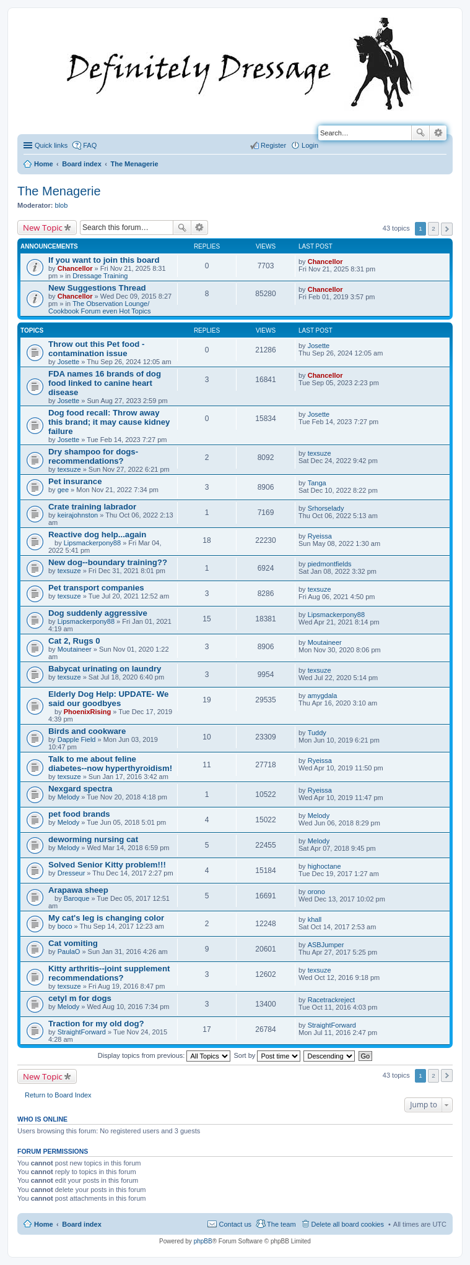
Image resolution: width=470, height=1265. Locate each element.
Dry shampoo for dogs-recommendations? (93, 456)
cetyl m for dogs (79, 998)
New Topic (43, 227)
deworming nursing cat (93, 839)
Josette (68, 361)
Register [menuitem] (273, 145)
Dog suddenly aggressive (97, 613)
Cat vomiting (73, 943)
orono (316, 891)
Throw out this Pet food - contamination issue (96, 348)
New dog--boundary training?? (107, 562)
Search (420, 133)
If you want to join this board (104, 260)
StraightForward (82, 1032)
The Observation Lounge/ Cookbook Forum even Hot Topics (99, 307)
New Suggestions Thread (97, 287)
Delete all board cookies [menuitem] (347, 1224)
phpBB (203, 1241)
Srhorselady (326, 508)
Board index (82, 1224)
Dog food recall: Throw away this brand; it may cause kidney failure (109, 422)
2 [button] (433, 228)
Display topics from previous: (164, 1055)
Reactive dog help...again (97, 534)
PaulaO (69, 951)
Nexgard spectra (80, 788)
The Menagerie (59, 191)
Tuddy (317, 732)
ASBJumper (326, 944)
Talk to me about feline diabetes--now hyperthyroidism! (110, 763)
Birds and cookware (87, 731)
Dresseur (71, 873)
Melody (68, 797)
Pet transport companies (96, 587)
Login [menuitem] (310, 145)
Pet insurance (75, 481)
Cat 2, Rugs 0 (74, 640)
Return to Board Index (58, 1095)
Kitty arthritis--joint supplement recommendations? (109, 973)
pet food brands (79, 814)
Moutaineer (75, 649)
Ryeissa (320, 536)
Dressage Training (100, 275)
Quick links (51, 145)
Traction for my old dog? (96, 1023)
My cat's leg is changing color (106, 917)
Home (43, 1224)
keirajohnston (78, 515)
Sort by (267, 1055)
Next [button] (447, 229)
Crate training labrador (92, 506)
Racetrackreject (331, 999)
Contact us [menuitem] (235, 1224)
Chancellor (75, 268)
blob (61, 205)
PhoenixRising (87, 711)
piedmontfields (330, 564)
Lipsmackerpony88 (92, 543)
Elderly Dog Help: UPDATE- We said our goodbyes (108, 698)
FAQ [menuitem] (90, 145)
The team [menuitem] (281, 1224)
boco (65, 926)
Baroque (77, 898)
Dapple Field (77, 739)
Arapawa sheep (78, 890)
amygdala (322, 695)
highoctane (324, 866)
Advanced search (438, 133)
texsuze (69, 469)
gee (63, 489)
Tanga (317, 483)
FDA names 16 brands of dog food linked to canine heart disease (104, 383)
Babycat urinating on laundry (104, 668)
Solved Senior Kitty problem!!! (107, 864)
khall (315, 919)
